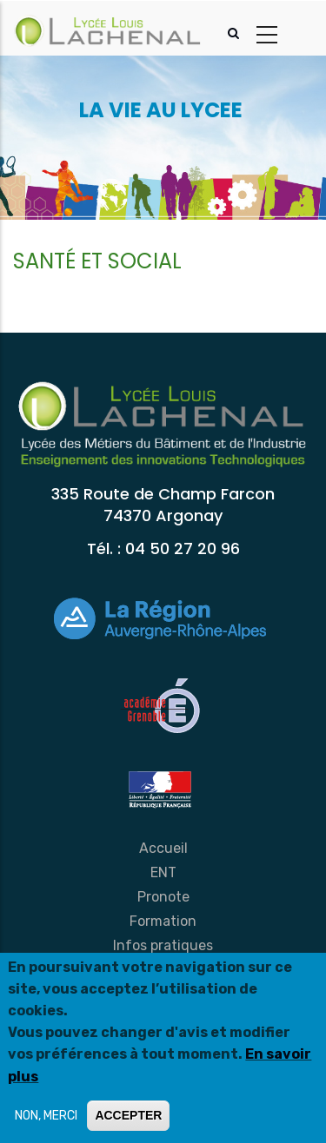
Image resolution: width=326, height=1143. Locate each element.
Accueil (163, 848)
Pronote (163, 897)
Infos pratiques (163, 945)
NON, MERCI (46, 1115)
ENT (163, 872)
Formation (163, 921)
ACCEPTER (128, 1115)
